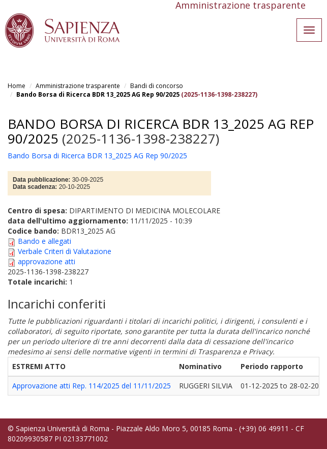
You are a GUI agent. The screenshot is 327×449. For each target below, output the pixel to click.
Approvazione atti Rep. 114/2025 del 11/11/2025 (91, 385)
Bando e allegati (44, 241)
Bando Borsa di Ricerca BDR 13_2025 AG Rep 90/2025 (98, 94)
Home (16, 85)
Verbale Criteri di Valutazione (64, 251)
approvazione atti (46, 261)
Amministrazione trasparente (78, 85)
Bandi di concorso (156, 85)
